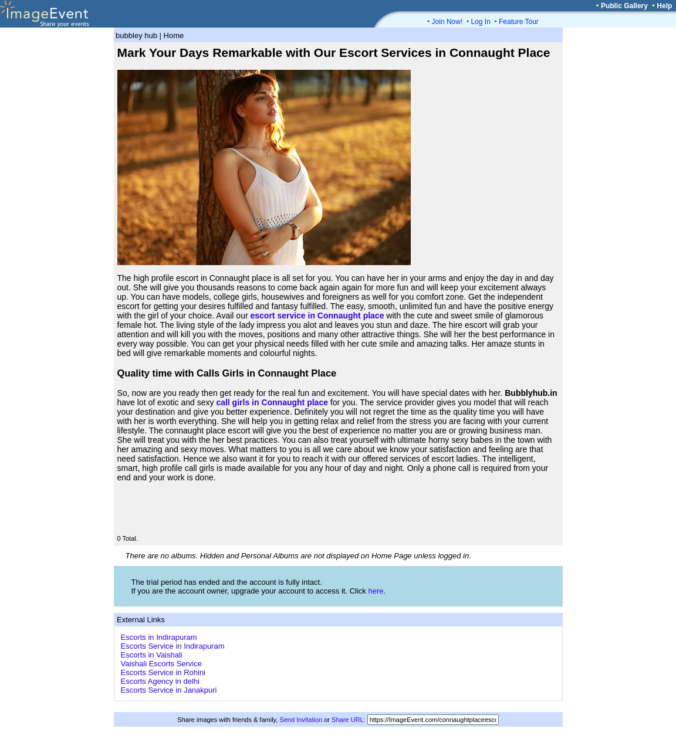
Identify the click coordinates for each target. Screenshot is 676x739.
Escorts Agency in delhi (160, 681)
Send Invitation (300, 719)
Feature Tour (519, 22)
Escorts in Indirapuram (159, 637)
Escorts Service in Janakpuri (169, 690)
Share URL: (348, 719)
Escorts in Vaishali (151, 654)
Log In (480, 22)
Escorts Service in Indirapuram (173, 646)
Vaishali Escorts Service (161, 663)
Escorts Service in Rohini (163, 672)
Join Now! (447, 22)
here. (377, 591)
